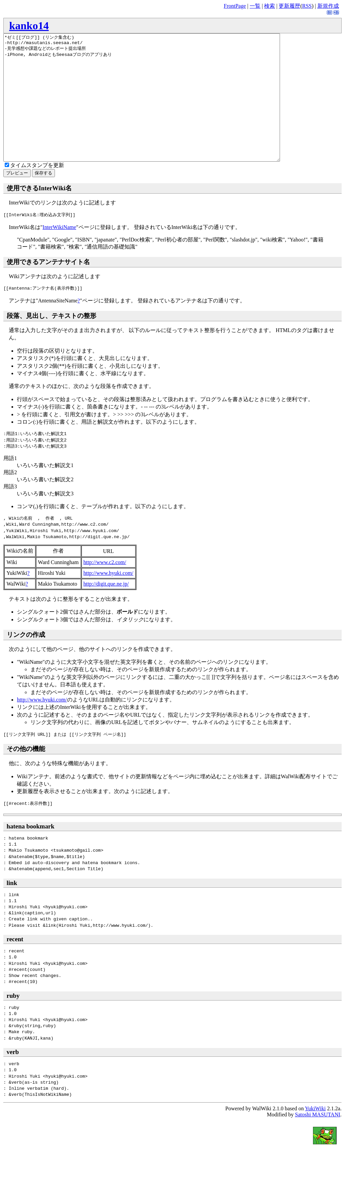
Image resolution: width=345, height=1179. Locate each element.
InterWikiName (59, 252)
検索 (269, 6)
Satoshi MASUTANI (317, 1140)
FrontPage (235, 6)
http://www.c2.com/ (105, 587)
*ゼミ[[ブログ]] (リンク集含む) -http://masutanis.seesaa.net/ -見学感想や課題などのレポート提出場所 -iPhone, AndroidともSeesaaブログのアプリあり (158, 110)
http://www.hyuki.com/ (108, 598)
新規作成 (328, 6)
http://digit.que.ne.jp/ (106, 609)
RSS (307, 6)
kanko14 (29, 26)
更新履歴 (289, 6)
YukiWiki (315, 1134)
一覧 (255, 6)
